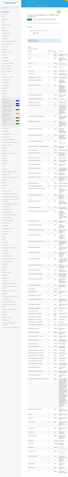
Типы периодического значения (8, 258)
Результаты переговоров (7, 317)
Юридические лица (6, 277)
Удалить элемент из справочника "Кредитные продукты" (8, 118)
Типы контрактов (5, 253)
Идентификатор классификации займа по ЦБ (62, 452)
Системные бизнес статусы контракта (9, 193)
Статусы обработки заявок (7, 228)
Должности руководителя (7, 71)
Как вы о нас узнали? (6, 79)
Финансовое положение (6, 272)
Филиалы (4, 269)
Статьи (27, 2)
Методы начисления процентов (8, 139)
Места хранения (5, 131)
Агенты (3, 16)
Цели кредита (4, 275)
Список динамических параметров (9, 214)
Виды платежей (5, 46)
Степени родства (5, 233)
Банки (3, 22)
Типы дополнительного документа (8, 247)
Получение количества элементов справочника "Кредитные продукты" (8, 106)
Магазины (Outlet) (5, 128)
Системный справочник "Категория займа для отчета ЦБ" (10, 200)
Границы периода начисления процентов (10, 296)
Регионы (3, 188)
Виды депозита (5, 293)
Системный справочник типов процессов (10, 203)
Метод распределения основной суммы (62, 142)
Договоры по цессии (6, 68)
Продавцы (4, 182)
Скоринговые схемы (6, 206)
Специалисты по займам (7, 212)
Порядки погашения (6, 174)
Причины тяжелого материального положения (9, 323)
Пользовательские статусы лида (8, 290)
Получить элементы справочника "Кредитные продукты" (8, 101)
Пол (3, 166)
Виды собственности (6, 52)
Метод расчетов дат (6, 136)
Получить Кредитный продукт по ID (9, 103)
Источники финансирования (7, 76)
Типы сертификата (5, 264)
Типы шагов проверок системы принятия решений (10, 287)
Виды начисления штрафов (7, 44)
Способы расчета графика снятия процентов (8, 305)
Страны (3, 236)
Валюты (3, 27)
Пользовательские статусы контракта (9, 171)
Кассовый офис (5, 82)
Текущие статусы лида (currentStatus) (9, 283)
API (23, 2)
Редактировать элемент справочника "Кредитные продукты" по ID (7, 115)
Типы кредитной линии (6, 255)
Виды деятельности (6, 35)
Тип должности (5, 242)
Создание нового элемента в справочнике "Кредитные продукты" (7, 110)
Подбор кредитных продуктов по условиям (8, 121)
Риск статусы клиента (6, 190)
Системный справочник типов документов (10, 327)
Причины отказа (5, 179)
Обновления (33, 2)
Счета (3, 239)
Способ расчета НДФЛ (6, 299)
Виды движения (5, 30)
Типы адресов (5, 147)
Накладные (4, 150)
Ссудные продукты (5, 223)
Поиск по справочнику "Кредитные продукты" (8, 124)
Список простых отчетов (7, 217)
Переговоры (4, 314)
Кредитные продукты (6, 98)
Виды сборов (4, 49)
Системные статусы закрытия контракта (10, 196)
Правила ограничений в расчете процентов (10, 177)
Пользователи (5, 168)
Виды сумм (4, 55)
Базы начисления (5, 19)
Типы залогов (4, 250)
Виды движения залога (6, 33)
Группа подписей (5, 57)
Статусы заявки (5, 225)
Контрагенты (4, 96)
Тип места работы (5, 244)
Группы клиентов (5, 60)
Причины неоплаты (6, 320)
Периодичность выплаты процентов (9, 309)
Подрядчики (4, 163)
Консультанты (5, 93)
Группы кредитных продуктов (7, 63)
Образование (4, 157)
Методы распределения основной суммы (10, 142)
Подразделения (5, 160)
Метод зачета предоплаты (7, 134)
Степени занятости (6, 231)
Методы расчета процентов (7, 145)
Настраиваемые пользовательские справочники (9, 154)
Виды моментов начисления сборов (9, 41)
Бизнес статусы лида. (6, 24)
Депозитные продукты (6, 66)
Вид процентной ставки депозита (8, 301)
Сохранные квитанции (6, 209)
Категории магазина (6, 87)
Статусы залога (5, 280)
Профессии (4, 185)
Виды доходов (5, 38)
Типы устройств (5, 266)
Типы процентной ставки (7, 261)
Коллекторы (4, 90)
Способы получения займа (7, 220)
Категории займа (5, 85)
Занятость (4, 74)
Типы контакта (5, 311)
